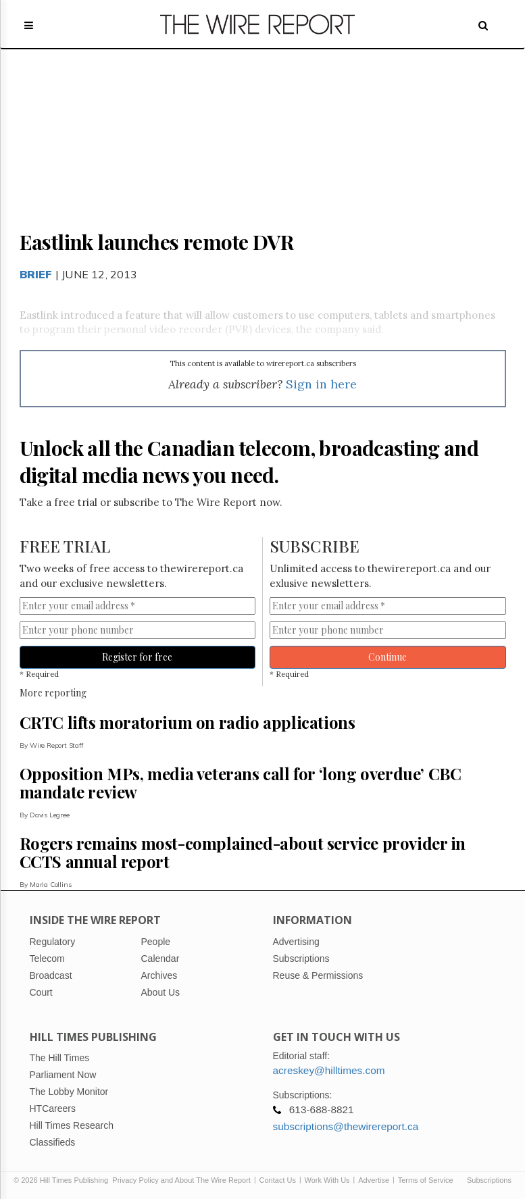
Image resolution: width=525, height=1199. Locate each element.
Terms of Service (425, 1180)
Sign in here (321, 384)
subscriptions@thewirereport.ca (346, 1126)
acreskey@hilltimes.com (329, 1070)
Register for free (137, 656)
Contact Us (277, 1180)
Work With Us (327, 1180)
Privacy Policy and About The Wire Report (181, 1180)
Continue (387, 656)
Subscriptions (489, 1180)
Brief (36, 274)
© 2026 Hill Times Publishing (63, 1180)
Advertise (373, 1180)
